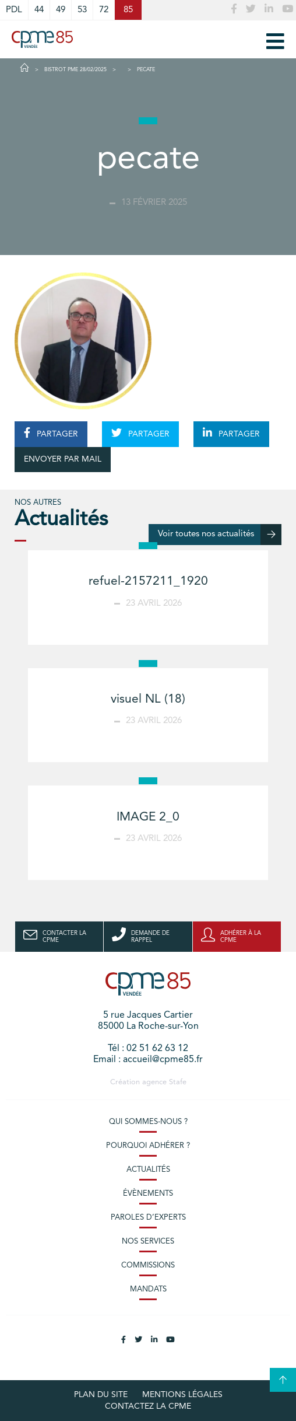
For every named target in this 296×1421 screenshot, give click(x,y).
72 (103, 10)
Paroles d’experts (148, 1217)
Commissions (148, 1265)
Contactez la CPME (148, 1406)
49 (60, 10)
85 (128, 10)
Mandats (148, 1289)
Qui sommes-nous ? (148, 1122)
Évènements (148, 1193)
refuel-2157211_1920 (148, 581)
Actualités (148, 1170)
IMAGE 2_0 (148, 817)
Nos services (148, 1241)
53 (82, 10)
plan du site (101, 1395)
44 (39, 10)
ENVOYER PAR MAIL (62, 459)
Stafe (177, 1082)
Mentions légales (182, 1395)
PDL (14, 10)
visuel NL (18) (148, 699)
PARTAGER (51, 433)
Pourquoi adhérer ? (148, 1146)
